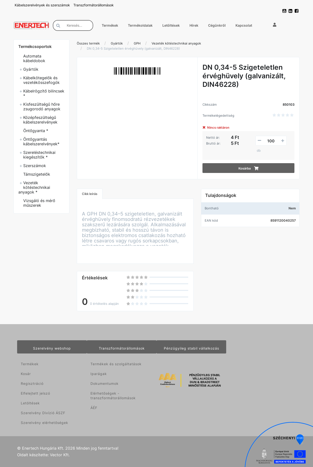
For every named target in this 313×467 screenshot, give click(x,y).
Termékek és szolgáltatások (116, 364)
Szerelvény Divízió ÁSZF (43, 413)
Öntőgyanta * (35, 130)
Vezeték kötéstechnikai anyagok (176, 43)
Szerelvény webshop (52, 348)
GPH (137, 43)
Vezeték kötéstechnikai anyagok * (34, 187)
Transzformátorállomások (93, 5)
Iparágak (98, 374)
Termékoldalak (140, 25)
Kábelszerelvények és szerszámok (43, 5)
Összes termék (88, 43)
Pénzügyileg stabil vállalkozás (191, 348)
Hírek (194, 25)
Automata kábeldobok (34, 58)
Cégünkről (217, 25)
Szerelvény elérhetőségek (44, 423)
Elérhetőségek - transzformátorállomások (113, 395)
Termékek (110, 25)
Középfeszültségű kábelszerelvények (40, 120)
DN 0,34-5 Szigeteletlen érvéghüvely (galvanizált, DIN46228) (133, 48)
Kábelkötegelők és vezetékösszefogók (41, 80)
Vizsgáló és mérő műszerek (39, 203)
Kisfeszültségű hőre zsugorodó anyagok (41, 106)
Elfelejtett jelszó (35, 393)
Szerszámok (34, 165)
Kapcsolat (243, 25)
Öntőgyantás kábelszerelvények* (41, 141)
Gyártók (30, 69)
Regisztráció (32, 383)
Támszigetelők (36, 174)
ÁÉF (93, 408)
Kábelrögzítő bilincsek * (43, 93)
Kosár (26, 374)
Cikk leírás (89, 194)
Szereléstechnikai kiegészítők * (39, 154)
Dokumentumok (104, 383)
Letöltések (171, 25)
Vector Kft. (60, 455)
